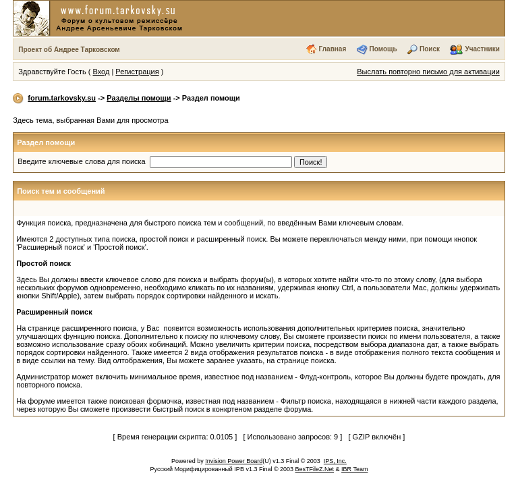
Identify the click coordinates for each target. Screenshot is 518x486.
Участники (482, 49)
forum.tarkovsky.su (62, 98)
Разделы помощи (139, 98)
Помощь (383, 49)
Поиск (430, 49)
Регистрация (137, 72)
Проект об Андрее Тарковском (69, 49)
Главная (333, 49)
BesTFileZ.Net (315, 469)
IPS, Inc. (335, 461)
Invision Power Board (233, 461)
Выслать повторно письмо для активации (428, 72)
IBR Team (354, 469)
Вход (100, 72)
